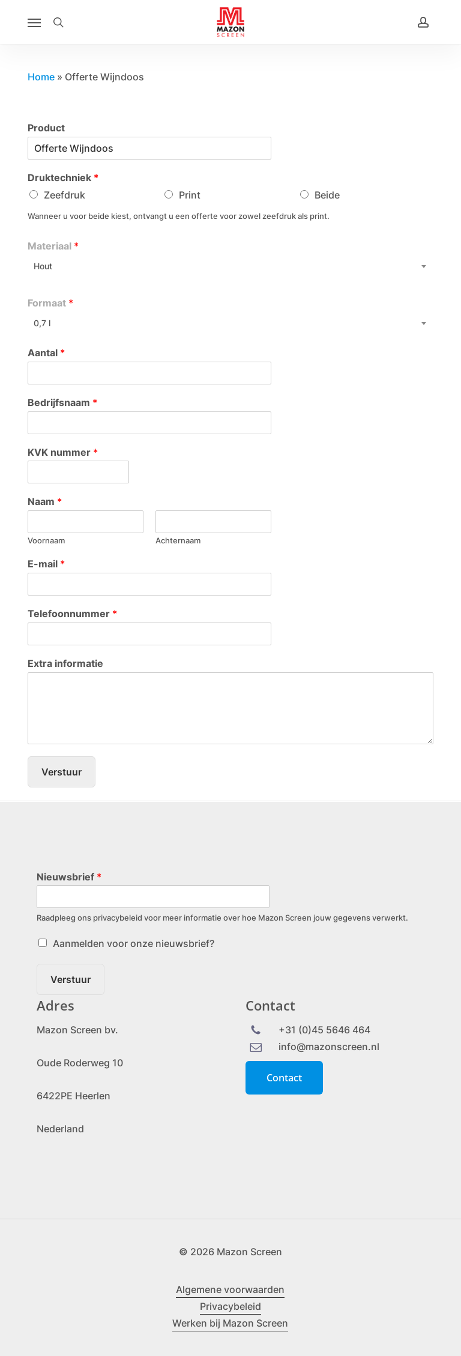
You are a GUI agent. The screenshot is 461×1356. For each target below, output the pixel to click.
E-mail (46, 564)
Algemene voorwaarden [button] (230, 1289)
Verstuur (61, 772)
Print (189, 195)
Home (41, 77)
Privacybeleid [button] (230, 1306)
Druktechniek (63, 178)
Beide (327, 195)
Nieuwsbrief (69, 877)
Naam (45, 501)
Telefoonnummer (72, 614)
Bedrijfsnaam (62, 402)
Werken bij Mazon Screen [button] (230, 1323)
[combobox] (230, 266)
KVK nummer (63, 452)
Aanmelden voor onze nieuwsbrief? (133, 943)
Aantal (46, 353)
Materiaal (53, 246)
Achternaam (177, 540)
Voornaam (46, 540)
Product (46, 128)
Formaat (50, 303)
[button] (34, 22)
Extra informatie (65, 663)
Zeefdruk (64, 195)
